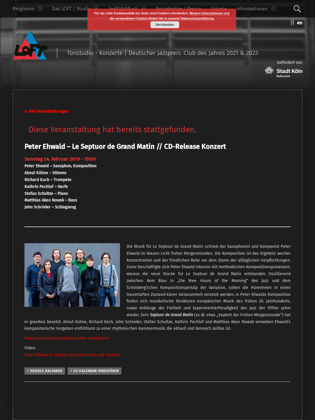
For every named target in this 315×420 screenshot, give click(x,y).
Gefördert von (283, 68)
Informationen (256, 8)
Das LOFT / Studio (75, 8)
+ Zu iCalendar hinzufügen (94, 371)
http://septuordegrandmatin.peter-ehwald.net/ (67, 338)
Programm (27, 8)
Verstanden (164, 25)
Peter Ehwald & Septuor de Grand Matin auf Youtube (72, 354)
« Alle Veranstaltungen (46, 111)
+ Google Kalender (44, 371)
